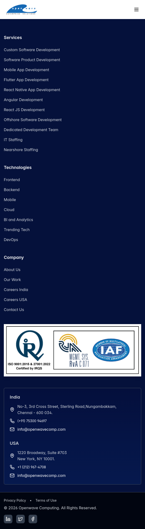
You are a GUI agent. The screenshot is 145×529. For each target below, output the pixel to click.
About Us (12, 269)
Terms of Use (46, 500)
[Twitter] (20, 519)
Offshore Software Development (33, 119)
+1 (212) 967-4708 (31, 467)
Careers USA (15, 299)
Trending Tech (17, 229)
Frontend (12, 179)
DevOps (11, 239)
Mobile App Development (26, 69)
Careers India (16, 289)
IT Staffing (13, 139)
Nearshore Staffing (21, 149)
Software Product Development (32, 59)
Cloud (9, 209)
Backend (12, 189)
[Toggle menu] (136, 9)
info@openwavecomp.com (41, 429)
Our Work (12, 279)
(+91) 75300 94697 (32, 421)
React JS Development (24, 109)
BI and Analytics (18, 219)
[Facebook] (33, 519)
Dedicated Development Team (31, 129)
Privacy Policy (15, 500)
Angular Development (23, 99)
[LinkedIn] (8, 519)
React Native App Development (32, 89)
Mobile (10, 199)
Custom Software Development (32, 49)
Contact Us (14, 309)
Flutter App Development (26, 79)
